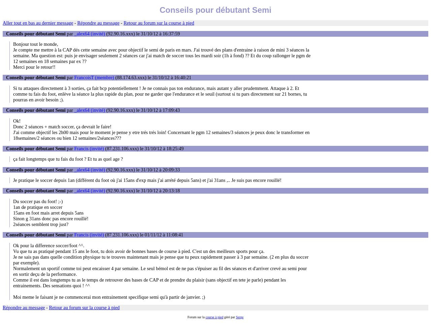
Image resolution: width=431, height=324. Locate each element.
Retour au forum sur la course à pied (159, 23)
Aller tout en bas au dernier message (38, 23)
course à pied (214, 317)
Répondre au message (98, 23)
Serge (240, 317)
